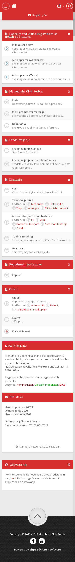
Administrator (25, 384)
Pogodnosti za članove (25, 264)
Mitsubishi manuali (56, 208)
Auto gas (33, 208)
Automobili (37, 305)
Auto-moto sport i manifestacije (32, 216)
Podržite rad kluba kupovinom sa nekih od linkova (31, 35)
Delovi (54, 305)
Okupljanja (19, 124)
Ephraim (34, 421)
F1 (32, 220)
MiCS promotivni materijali (29, 112)
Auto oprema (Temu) (25, 75)
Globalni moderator (46, 384)
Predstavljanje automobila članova (34, 160)
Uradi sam (18, 248)
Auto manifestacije (56, 224)
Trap (19, 208)
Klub (15, 100)
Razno (16, 317)
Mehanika (37, 204)
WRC (43, 220)
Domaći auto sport (27, 224)
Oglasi (16, 297)
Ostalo (20, 228)
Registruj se (37, 15)
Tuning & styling (22, 236)
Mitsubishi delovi (23, 45)
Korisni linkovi (21, 331)
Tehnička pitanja (22, 200)
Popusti (16, 275)
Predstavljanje (19, 140)
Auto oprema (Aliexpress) (28, 60)
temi (13, 478)
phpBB (33, 549)
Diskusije (16, 180)
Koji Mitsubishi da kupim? (31, 309)
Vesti (15, 188)
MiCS (62, 384)
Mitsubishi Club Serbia (26, 91)
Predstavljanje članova (26, 148)
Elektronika (56, 204)
